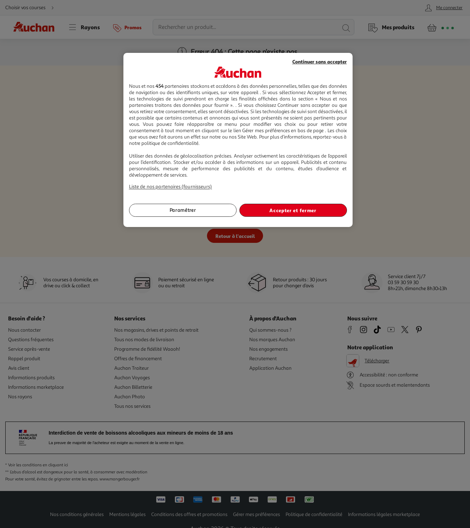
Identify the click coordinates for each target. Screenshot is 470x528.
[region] (238, 140)
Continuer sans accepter (319, 62)
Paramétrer (183, 210)
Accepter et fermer (293, 210)
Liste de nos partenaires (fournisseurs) (170, 187)
